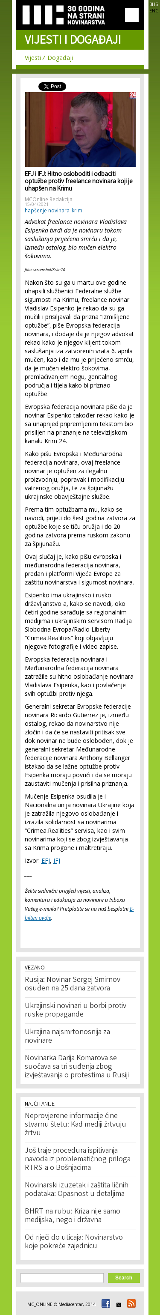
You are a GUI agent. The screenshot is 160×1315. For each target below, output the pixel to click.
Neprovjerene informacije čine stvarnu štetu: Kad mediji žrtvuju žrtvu (75, 1125)
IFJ (56, 860)
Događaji (60, 58)
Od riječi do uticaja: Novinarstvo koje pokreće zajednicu (74, 1242)
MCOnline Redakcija (49, 199)
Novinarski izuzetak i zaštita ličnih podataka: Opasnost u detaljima (76, 1190)
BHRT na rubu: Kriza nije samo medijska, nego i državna (72, 1216)
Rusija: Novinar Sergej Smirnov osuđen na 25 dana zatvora (72, 984)
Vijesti (33, 58)
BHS (153, 4)
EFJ (45, 860)
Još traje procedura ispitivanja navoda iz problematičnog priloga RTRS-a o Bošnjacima (78, 1159)
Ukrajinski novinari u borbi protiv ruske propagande (75, 1010)
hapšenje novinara (47, 210)
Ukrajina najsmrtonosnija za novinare (67, 1037)
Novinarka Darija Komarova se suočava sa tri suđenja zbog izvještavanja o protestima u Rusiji (77, 1067)
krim (77, 210)
